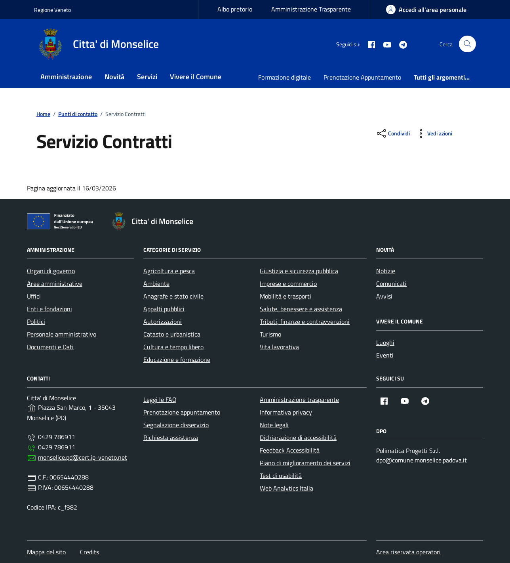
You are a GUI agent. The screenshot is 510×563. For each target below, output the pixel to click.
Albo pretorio (234, 9)
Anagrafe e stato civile (173, 296)
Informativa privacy (286, 412)
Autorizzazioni (162, 321)
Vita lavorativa (279, 347)
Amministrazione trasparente (299, 399)
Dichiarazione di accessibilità (298, 437)
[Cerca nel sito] (467, 44)
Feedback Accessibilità (290, 450)
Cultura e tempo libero (173, 347)
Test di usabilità (281, 475)
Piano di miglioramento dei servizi (305, 463)
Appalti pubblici (164, 309)
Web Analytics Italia (286, 488)
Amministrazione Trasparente (311, 9)
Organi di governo (51, 271)
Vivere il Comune (195, 76)
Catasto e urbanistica (171, 334)
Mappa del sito (46, 552)
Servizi (147, 76)
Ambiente (156, 283)
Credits (89, 552)
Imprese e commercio (288, 283)
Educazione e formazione (176, 359)
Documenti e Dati (50, 347)
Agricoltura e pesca (169, 271)
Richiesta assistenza (170, 437)
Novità (114, 76)
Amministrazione (66, 76)
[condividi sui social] (392, 133)
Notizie (385, 271)
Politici (36, 321)
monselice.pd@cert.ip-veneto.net (82, 457)
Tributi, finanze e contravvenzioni (305, 321)
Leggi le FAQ (160, 399)
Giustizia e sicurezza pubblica (299, 271)
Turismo (270, 334)
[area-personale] (426, 9)
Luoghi (385, 342)
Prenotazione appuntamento (181, 412)
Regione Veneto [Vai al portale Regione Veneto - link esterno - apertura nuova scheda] (52, 10)
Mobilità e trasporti (285, 296)
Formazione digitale (284, 77)
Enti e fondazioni (49, 309)
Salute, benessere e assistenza (301, 309)
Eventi (385, 355)
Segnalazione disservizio (176, 425)
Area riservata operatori (408, 552)
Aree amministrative (54, 283)
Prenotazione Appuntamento (362, 77)
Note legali (274, 425)
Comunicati (391, 283)
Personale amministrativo (61, 334)
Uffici (34, 296)
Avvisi (384, 296)
